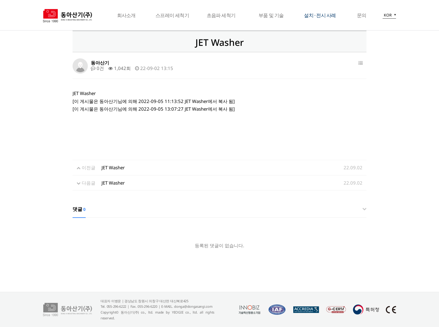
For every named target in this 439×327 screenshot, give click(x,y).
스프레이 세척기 (172, 15)
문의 (361, 15)
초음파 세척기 (221, 15)
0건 (97, 68)
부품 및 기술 (271, 15)
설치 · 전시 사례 (320, 15)
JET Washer (113, 167)
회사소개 (126, 15)
